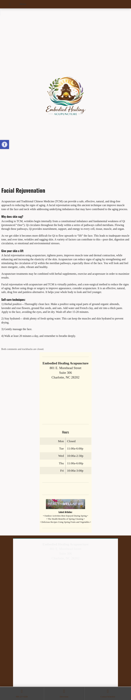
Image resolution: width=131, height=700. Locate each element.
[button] (4, 144)
